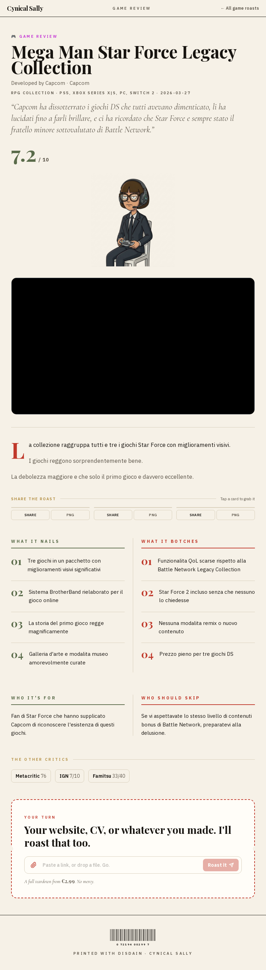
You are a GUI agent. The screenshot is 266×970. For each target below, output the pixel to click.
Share (30, 515)
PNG (70, 515)
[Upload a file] (33, 865)
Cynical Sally (25, 8)
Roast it (221, 865)
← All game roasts (240, 8)
